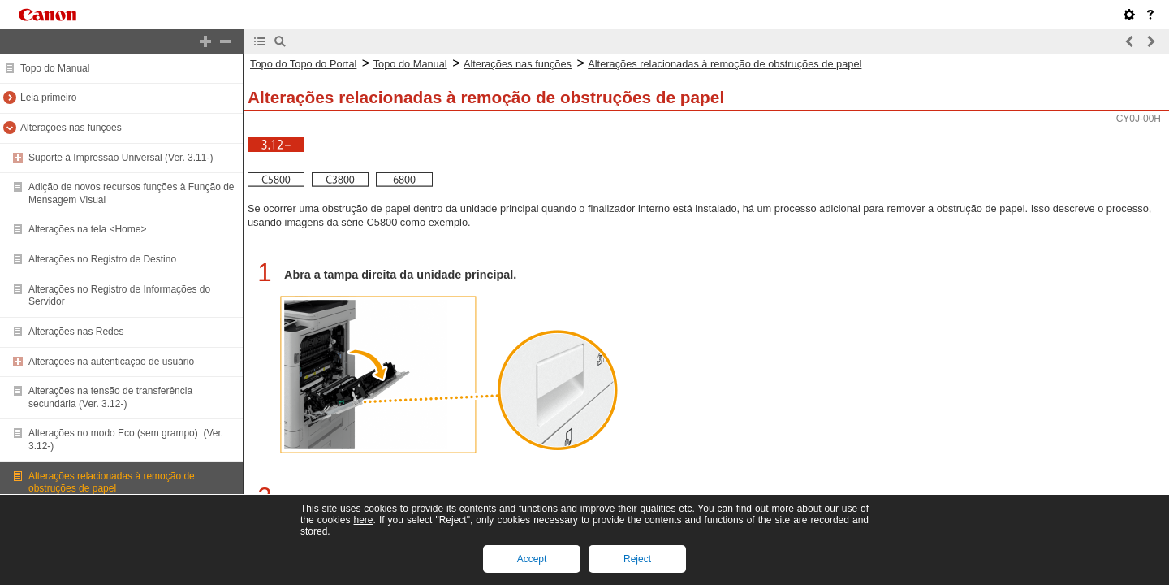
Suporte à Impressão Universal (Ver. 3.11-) (120, 157)
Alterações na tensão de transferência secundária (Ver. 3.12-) (110, 397)
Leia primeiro (48, 97)
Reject (637, 559)
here (363, 520)
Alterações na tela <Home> (87, 229)
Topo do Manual (54, 68)
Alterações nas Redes (75, 331)
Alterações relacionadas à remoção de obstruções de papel (111, 482)
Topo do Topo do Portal (303, 64)
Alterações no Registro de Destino (102, 259)
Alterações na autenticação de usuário (111, 361)
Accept (532, 559)
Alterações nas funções (71, 127)
